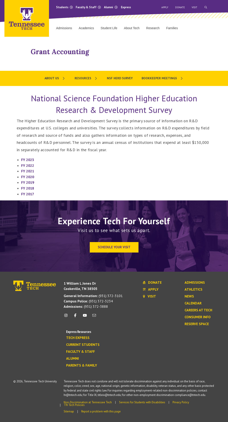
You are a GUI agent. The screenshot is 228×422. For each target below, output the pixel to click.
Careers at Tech (198, 310)
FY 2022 (27, 165)
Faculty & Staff (88, 7)
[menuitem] (55, 78)
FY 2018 (27, 188)
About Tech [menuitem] (132, 28)
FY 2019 (27, 182)
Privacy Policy (181, 402)
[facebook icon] (75, 317)
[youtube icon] (85, 317)
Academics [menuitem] (86, 28)
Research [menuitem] (153, 28)
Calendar (193, 303)
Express (126, 7)
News (189, 296)
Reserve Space (197, 324)
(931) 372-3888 (86, 306)
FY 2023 (27, 159)
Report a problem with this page (101, 411)
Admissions (195, 283)
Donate (180, 7)
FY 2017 (27, 194)
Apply (164, 7)
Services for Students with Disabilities (142, 402)
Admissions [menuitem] (64, 28)
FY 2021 (27, 171)
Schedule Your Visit (114, 247)
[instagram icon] (67, 317)
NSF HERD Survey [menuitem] (120, 78)
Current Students (83, 345)
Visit (194, 7)
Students (64, 7)
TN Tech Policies (74, 405)
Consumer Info (198, 317)
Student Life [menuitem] (109, 28)
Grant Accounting (60, 51)
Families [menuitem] (172, 28)
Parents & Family (81, 365)
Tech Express (78, 338)
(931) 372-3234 (88, 301)
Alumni (111, 7)
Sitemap (69, 411)
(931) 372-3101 (93, 296)
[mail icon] (94, 317)
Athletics (193, 289)
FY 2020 (27, 177)
